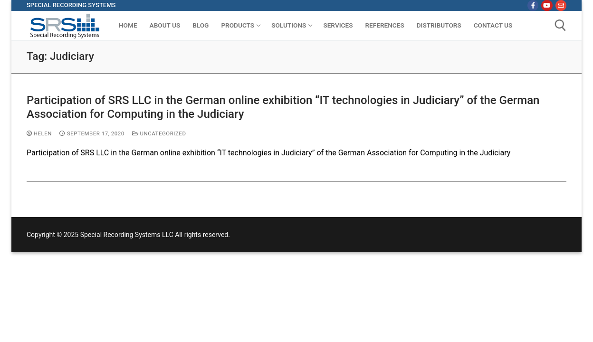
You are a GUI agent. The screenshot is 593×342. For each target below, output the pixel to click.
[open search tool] (560, 25)
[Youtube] (546, 5)
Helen (39, 133)
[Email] (560, 5)
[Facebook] (532, 5)
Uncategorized (159, 133)
